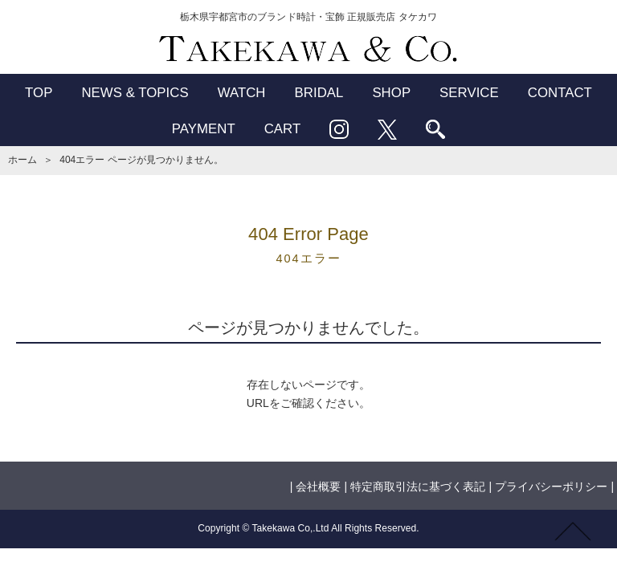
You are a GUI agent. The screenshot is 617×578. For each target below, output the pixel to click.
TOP (38, 92)
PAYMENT (203, 128)
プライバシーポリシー (551, 486)
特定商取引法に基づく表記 (417, 486)
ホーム (22, 159)
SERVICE (469, 92)
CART (282, 128)
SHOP (391, 92)
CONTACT (560, 92)
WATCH (242, 92)
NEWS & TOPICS (134, 92)
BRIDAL (319, 92)
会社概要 (318, 486)
